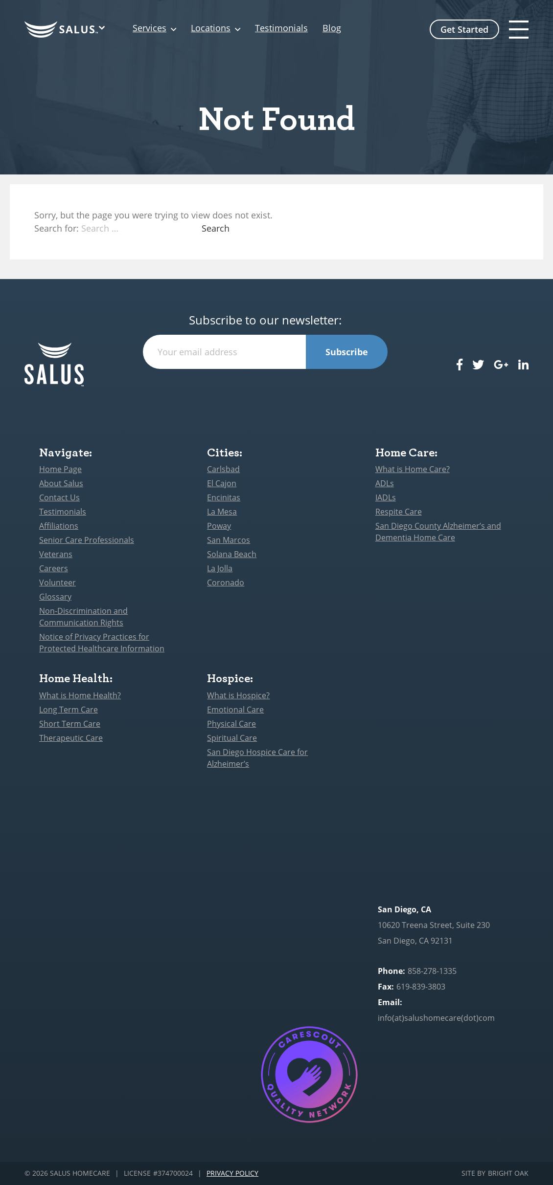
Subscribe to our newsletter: (265, 320)
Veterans (55, 554)
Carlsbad (223, 469)
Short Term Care (69, 723)
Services (149, 28)
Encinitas (223, 497)
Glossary (55, 596)
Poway (219, 525)
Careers (53, 568)
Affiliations (58, 525)
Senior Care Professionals (86, 540)
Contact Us (59, 497)
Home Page (60, 469)
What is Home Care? (412, 469)
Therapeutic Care (71, 738)
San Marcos (228, 540)
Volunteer (57, 582)
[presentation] (265, 388)
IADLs (385, 497)
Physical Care (231, 723)
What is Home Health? (80, 695)
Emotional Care (235, 709)
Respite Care (398, 511)
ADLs (384, 483)
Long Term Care (68, 709)
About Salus (61, 483)
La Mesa (222, 511)
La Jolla (219, 568)
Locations (210, 28)
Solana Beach (231, 554)
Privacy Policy (232, 1173)
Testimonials (281, 28)
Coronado (225, 582)
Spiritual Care (232, 738)
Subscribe (346, 352)
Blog (332, 28)
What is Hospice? (238, 695)
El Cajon (221, 483)
